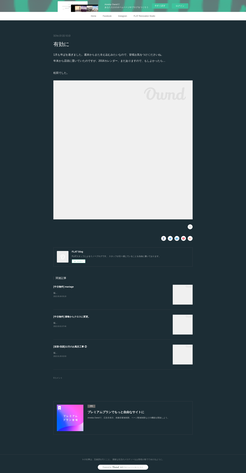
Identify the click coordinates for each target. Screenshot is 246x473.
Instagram (122, 16)
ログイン (180, 6)
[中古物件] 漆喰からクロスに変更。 (71, 316)
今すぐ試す (160, 5)
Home (93, 16)
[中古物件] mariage (63, 286)
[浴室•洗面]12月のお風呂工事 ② (70, 346)
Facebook (107, 16)
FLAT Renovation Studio (144, 16)
